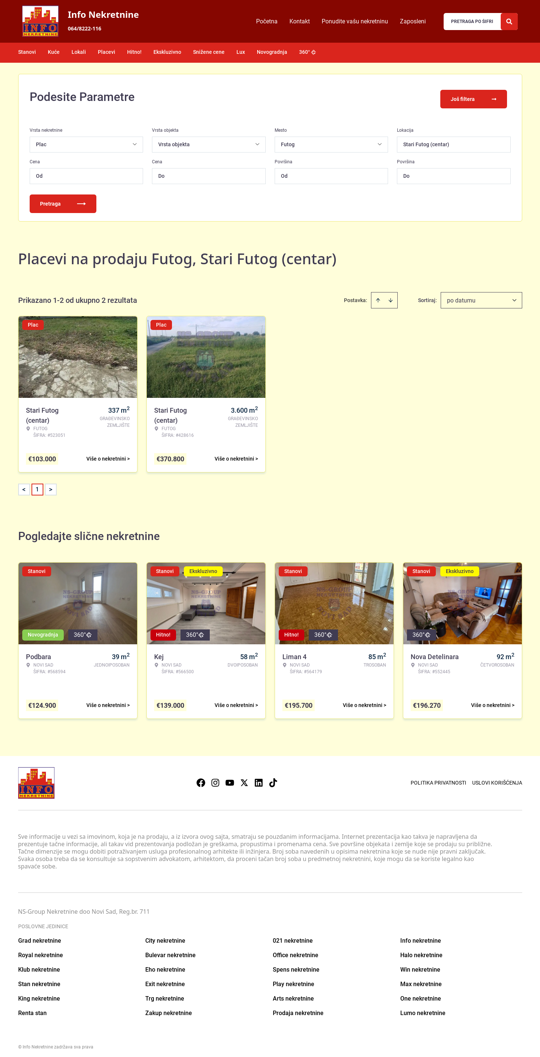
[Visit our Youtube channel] (229, 778)
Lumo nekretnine (422, 1008)
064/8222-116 (84, 28)
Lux (240, 52)
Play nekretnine (293, 979)
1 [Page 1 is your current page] (37, 484)
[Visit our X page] (244, 778)
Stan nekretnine (39, 979)
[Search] (509, 21)
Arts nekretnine (293, 994)
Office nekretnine (295, 950)
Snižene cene (209, 52)
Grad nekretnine (39, 936)
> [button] (50, 485)
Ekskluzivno (167, 52)
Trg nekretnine (164, 994)
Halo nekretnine (421, 950)
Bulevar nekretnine (170, 950)
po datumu (461, 296)
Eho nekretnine (165, 965)
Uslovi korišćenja (497, 779)
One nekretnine (420, 994)
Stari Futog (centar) (426, 140)
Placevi (106, 52)
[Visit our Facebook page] (200, 778)
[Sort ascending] (378, 295)
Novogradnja (272, 52)
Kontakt (299, 21)
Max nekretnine (421, 979)
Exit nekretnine (165, 979)
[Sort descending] (390, 295)
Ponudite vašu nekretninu (355, 21)
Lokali (79, 52)
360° (307, 52)
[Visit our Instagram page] (215, 778)
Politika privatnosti (438, 779)
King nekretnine (39, 994)
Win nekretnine (420, 965)
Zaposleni (413, 21)
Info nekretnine (420, 936)
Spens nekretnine (296, 965)
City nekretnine (165, 936)
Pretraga (63, 199)
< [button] (24, 485)
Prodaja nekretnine (298, 1008)
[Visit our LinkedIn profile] (258, 778)
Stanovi (27, 52)
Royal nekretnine (40, 950)
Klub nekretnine (39, 965)
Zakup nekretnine (168, 1008)
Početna (267, 21)
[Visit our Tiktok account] (273, 778)
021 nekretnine (293, 936)
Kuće (54, 52)
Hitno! (134, 52)
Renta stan (32, 1008)
